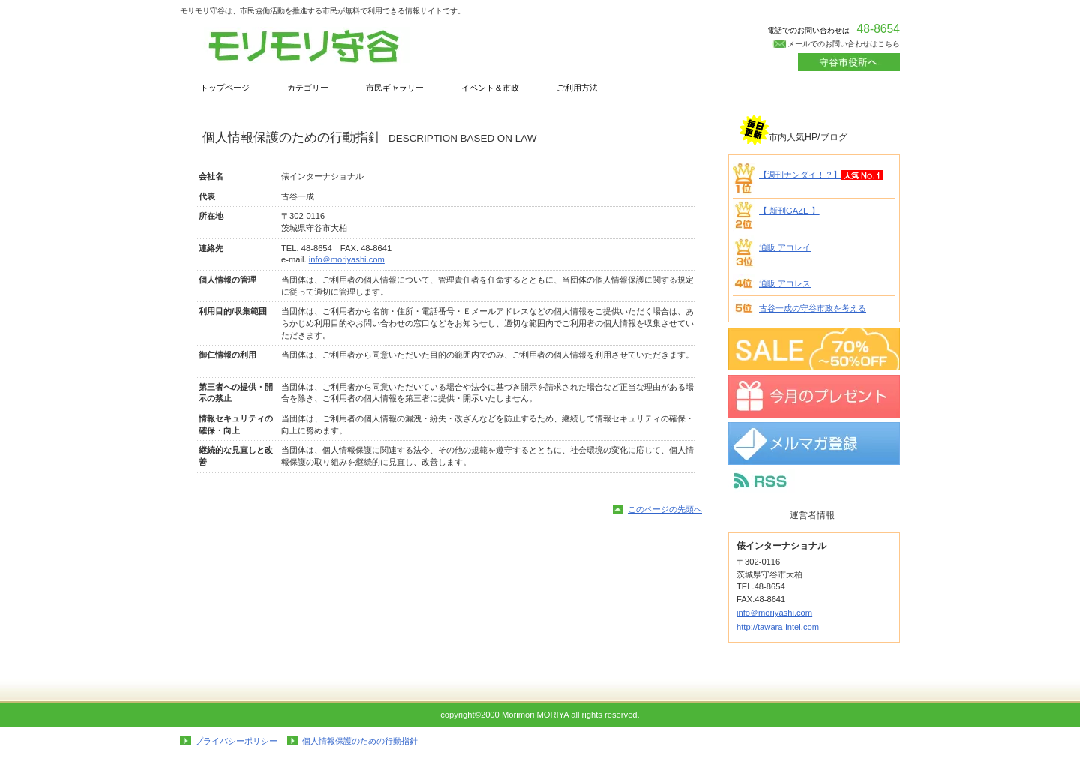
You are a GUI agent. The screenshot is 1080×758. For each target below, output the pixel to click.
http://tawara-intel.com (777, 626)
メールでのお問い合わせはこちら (844, 44)
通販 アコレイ (785, 247)
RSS (814, 481)
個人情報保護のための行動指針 (360, 740)
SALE (814, 349)
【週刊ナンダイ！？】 (800, 174)
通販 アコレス (785, 283)
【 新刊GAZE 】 (789, 210)
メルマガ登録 (814, 443)
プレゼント (814, 396)
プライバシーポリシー (236, 740)
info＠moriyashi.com (347, 259)
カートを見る (849, 62)
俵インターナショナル (330, 46)
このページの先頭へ (665, 509)
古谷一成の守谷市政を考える (812, 308)
